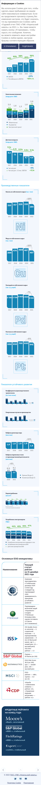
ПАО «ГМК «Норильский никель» (23, 775)
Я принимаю (10, 46)
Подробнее (27, 46)
